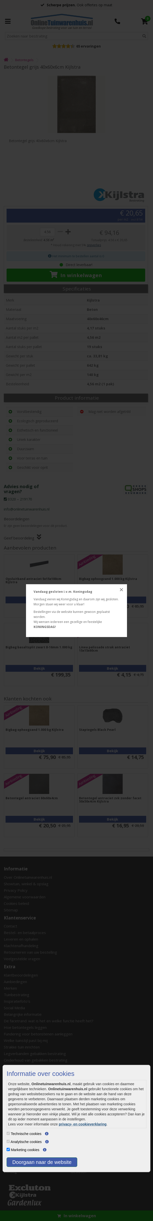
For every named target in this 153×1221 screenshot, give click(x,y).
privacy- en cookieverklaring (83, 1124)
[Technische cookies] (8, 1133)
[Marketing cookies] (8, 1149)
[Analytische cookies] (8, 1141)
